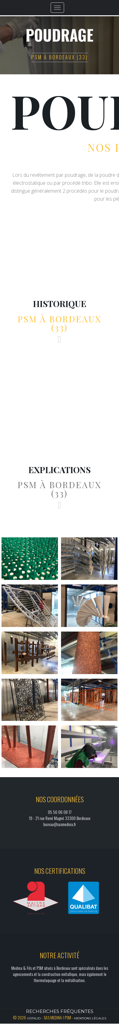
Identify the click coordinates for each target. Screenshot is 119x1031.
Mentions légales (90, 1018)
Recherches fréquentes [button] (59, 1011)
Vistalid (34, 1018)
